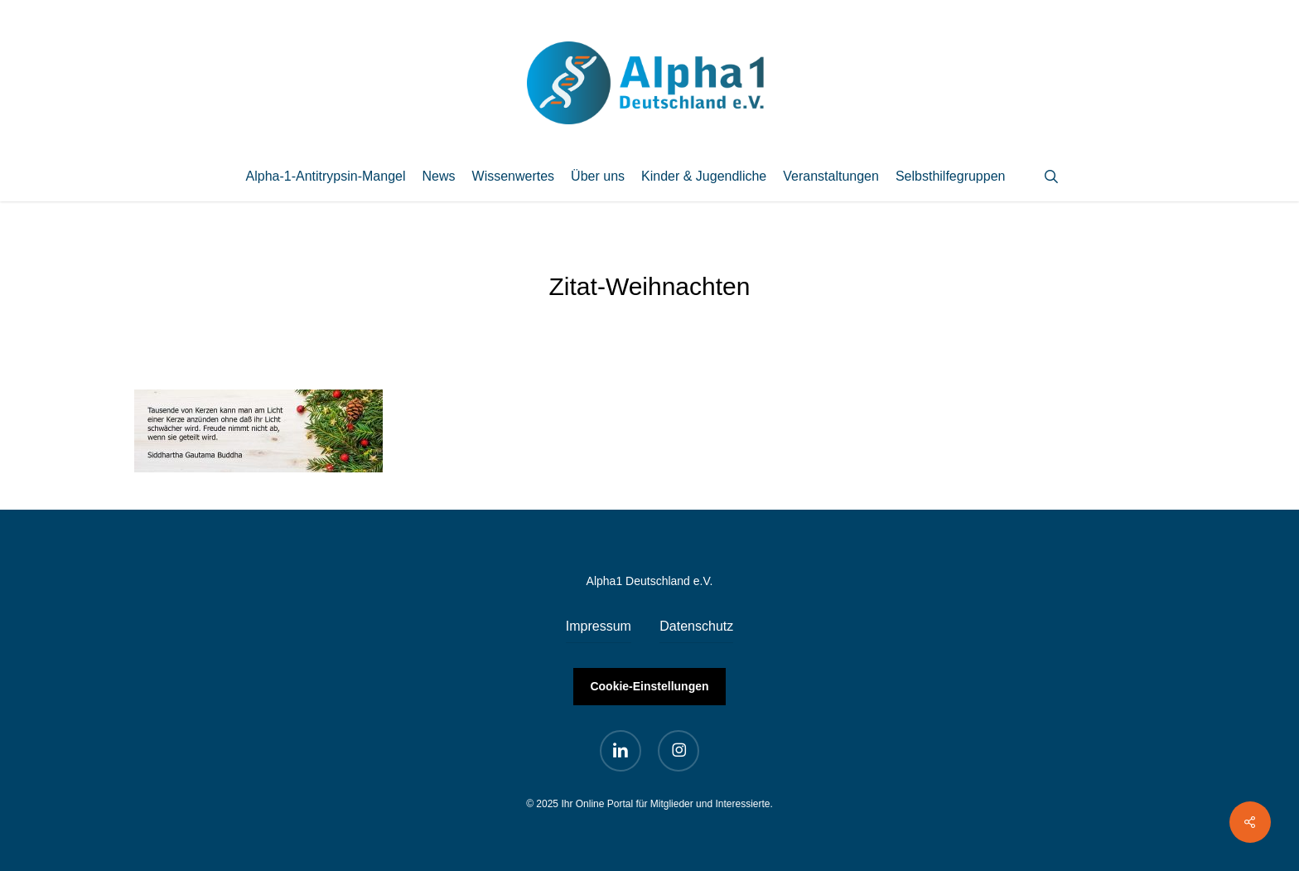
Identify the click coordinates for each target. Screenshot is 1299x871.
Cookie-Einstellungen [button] (649, 686)
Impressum (598, 626)
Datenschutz (696, 626)
